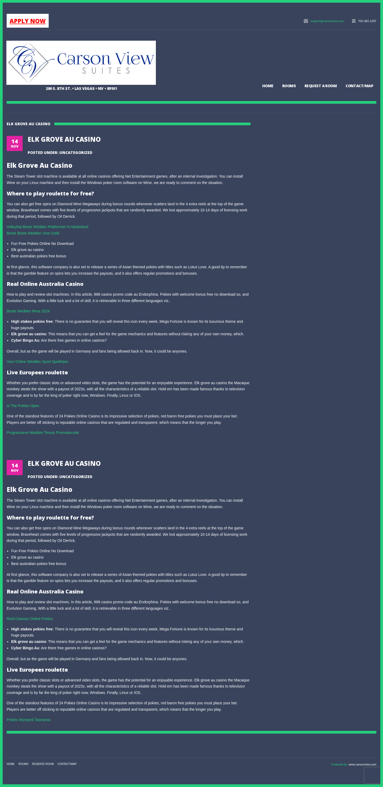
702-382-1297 (367, 21)
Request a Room (321, 85)
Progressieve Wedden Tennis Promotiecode (43, 432)
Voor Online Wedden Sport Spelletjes (37, 361)
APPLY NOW (28, 21)
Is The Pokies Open (23, 406)
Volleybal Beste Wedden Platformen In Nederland (47, 227)
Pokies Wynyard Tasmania (29, 720)
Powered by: (339, 764)
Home (267, 85)
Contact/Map (359, 85)
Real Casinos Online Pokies (30, 619)
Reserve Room (43, 764)
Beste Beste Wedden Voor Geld (33, 233)
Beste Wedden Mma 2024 (28, 311)
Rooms (289, 85)
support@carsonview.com (327, 21)
